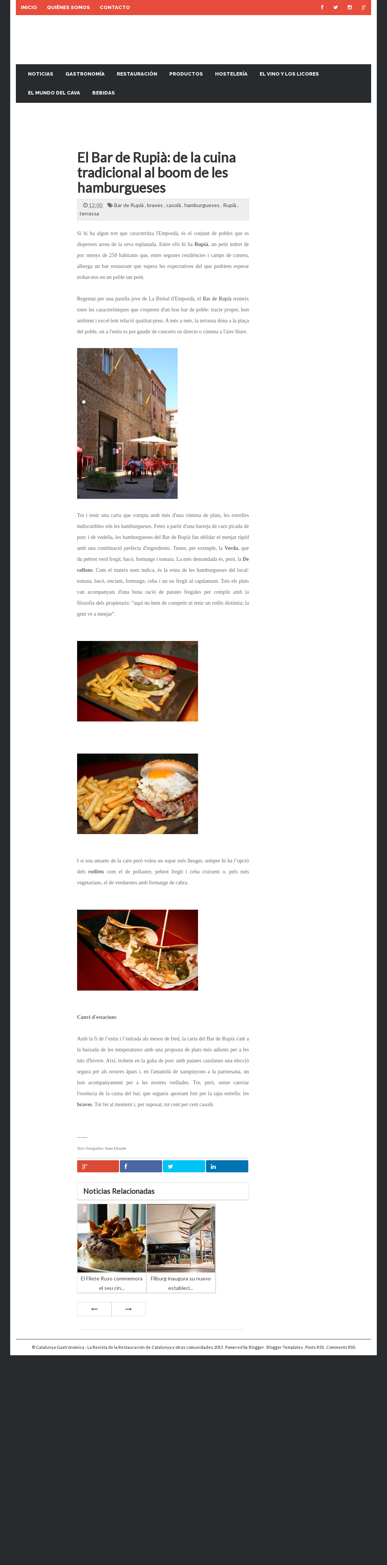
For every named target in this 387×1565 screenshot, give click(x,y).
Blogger (257, 1347)
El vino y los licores (289, 74)
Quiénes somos (68, 7)
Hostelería (231, 74)
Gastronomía (85, 74)
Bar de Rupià (129, 205)
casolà (174, 205)
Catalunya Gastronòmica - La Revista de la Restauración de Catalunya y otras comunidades (125, 1347)
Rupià (230, 205)
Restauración (137, 74)
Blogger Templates (285, 1347)
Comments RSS (340, 1347)
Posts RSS (315, 1347)
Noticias (40, 74)
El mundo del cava (54, 93)
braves (155, 205)
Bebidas (103, 93)
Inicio (29, 7)
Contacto (115, 7)
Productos (186, 74)
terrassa (89, 213)
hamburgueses (202, 205)
